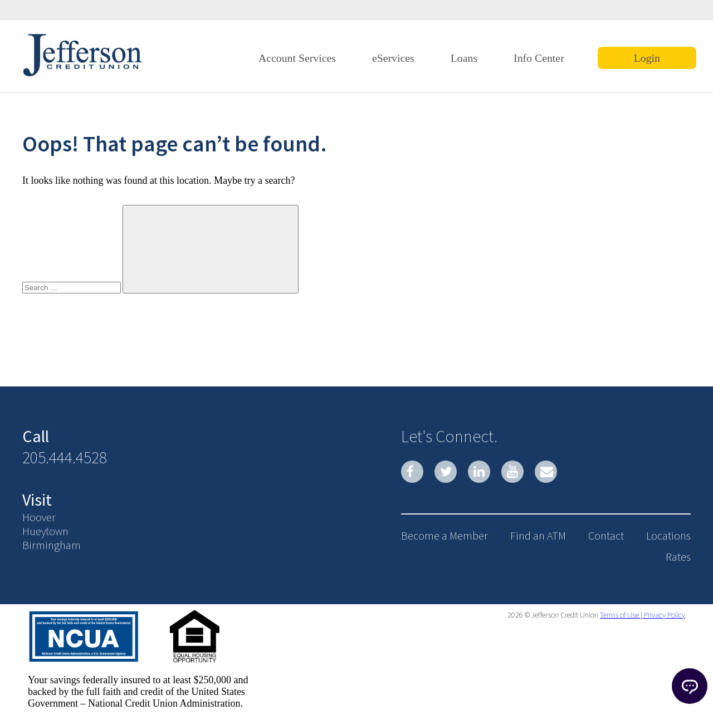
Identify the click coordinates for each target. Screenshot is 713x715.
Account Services (297, 58)
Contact (606, 535)
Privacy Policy (663, 615)
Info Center (539, 58)
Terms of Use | (621, 615)
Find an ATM (538, 535)
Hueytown (45, 531)
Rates (678, 557)
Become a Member (444, 535)
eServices (393, 58)
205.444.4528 (64, 457)
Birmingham (51, 545)
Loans (464, 58)
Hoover (39, 517)
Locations (668, 535)
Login (647, 58)
